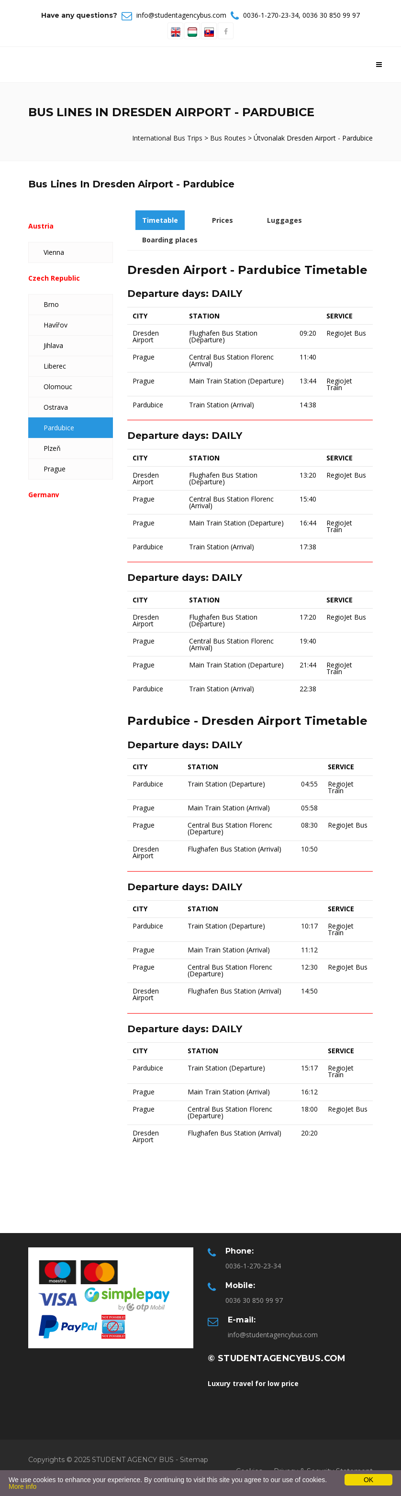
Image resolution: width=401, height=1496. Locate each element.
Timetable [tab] (160, 220)
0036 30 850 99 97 (331, 15)
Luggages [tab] (284, 220)
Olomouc (58, 386)
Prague (55, 468)
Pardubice (59, 427)
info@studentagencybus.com (181, 15)
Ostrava (56, 407)
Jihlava (53, 345)
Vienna (54, 252)
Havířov (55, 324)
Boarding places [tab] (170, 239)
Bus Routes (228, 137)
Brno (51, 304)
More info (22, 1486)
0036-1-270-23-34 (271, 15)
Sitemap (194, 1459)
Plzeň (52, 448)
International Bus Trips (168, 137)
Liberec (55, 366)
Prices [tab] (222, 220)
